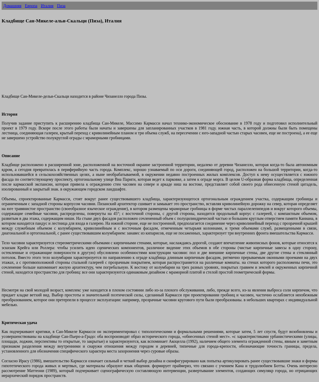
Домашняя (12, 5)
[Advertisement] (124, 61)
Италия (47, 5)
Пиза (61, 5)
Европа (31, 5)
